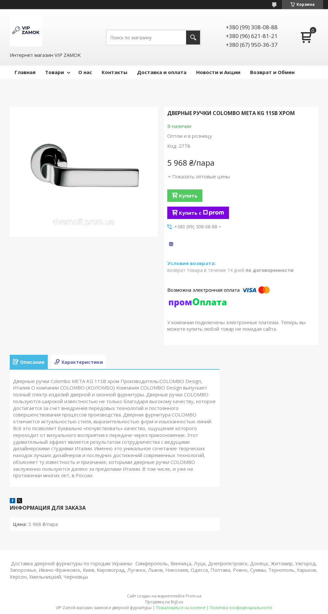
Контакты (114, 72)
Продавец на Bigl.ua (164, 602)
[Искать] (193, 38)
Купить (188, 195)
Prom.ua (193, 596)
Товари (54, 72)
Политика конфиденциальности (241, 607)
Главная (25, 72)
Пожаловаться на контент (181, 607)
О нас (85, 72)
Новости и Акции (218, 72)
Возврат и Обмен (272, 72)
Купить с (201, 213)
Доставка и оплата (161, 72)
